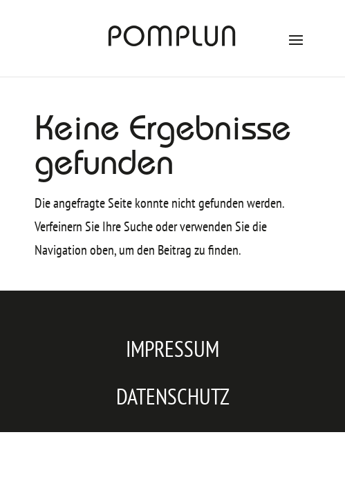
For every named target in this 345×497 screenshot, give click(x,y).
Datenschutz (173, 396)
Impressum (172, 348)
